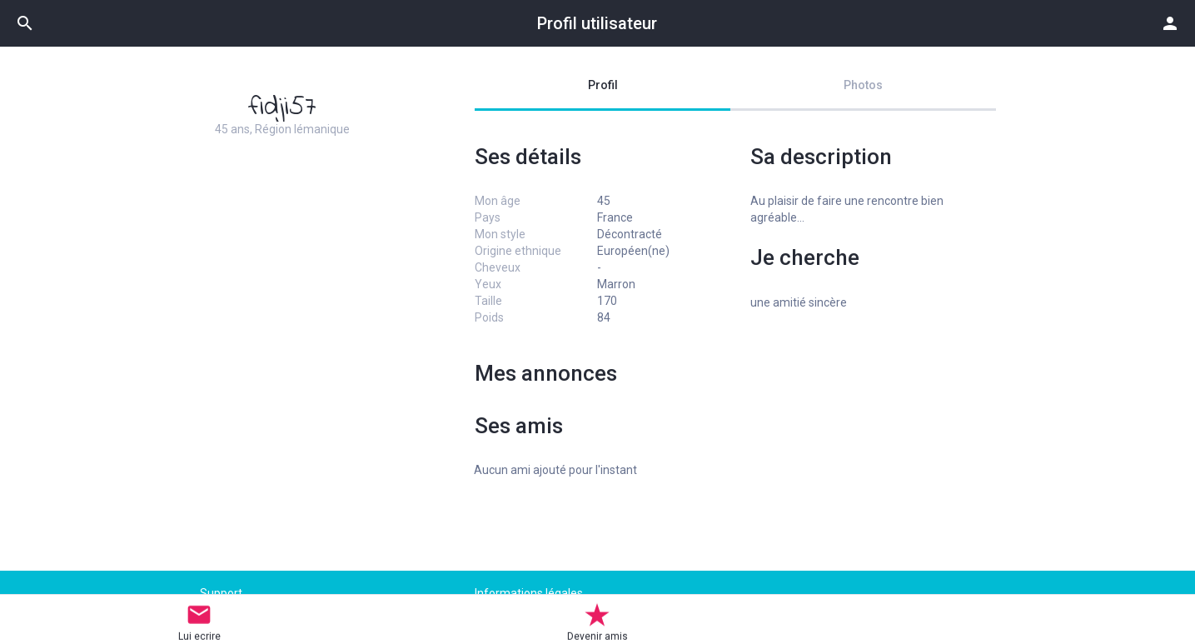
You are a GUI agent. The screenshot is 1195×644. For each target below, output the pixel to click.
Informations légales (529, 593)
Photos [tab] (863, 85)
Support (221, 593)
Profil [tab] (603, 85)
